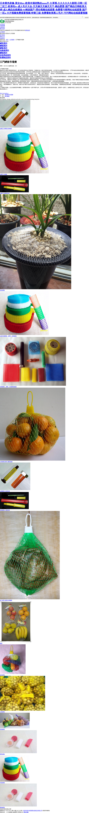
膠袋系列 (3, 53)
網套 (1, 643)
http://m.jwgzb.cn (4, 93)
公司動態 (2, 32)
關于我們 (2, 28)
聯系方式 (2, 36)
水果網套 (2, 711)
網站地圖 (26, 812)
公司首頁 (2, 24)
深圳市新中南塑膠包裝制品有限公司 (32, 810)
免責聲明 (14, 812)
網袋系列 (3, 46)
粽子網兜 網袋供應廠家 (6, 600)
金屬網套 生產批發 (5, 491)
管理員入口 (20, 812)
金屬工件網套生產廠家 (6, 128)
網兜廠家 (7, 96)
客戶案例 (2, 35)
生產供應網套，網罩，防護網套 (8, 336)
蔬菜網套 (2, 675)
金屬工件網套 (3, 174)
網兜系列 (3, 43)
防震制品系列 (5, 58)
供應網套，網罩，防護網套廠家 (8, 386)
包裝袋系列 (4, 50)
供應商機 (2, 25)
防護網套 (2, 729)
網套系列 (3, 48)
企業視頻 (2, 27)
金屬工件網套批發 (4, 193)
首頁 (7, 39)
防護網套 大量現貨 (5, 510)
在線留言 (2, 38)
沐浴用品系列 (5, 55)
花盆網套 (2, 290)
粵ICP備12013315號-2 (17, 810)
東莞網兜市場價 (9, 94)
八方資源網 (9, 812)
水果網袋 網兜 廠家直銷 (6, 461)
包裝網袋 (2, 782)
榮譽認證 (27, 30)
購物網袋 (2, 807)
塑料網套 (2, 754)
